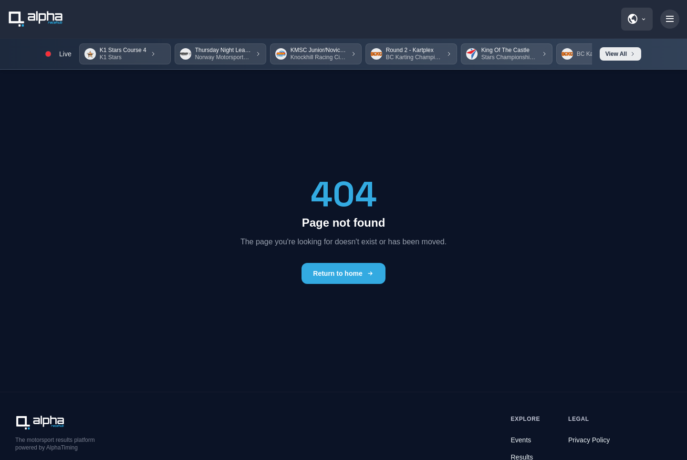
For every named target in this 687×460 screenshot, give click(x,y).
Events (521, 440)
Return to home (343, 273)
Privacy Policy (589, 440)
